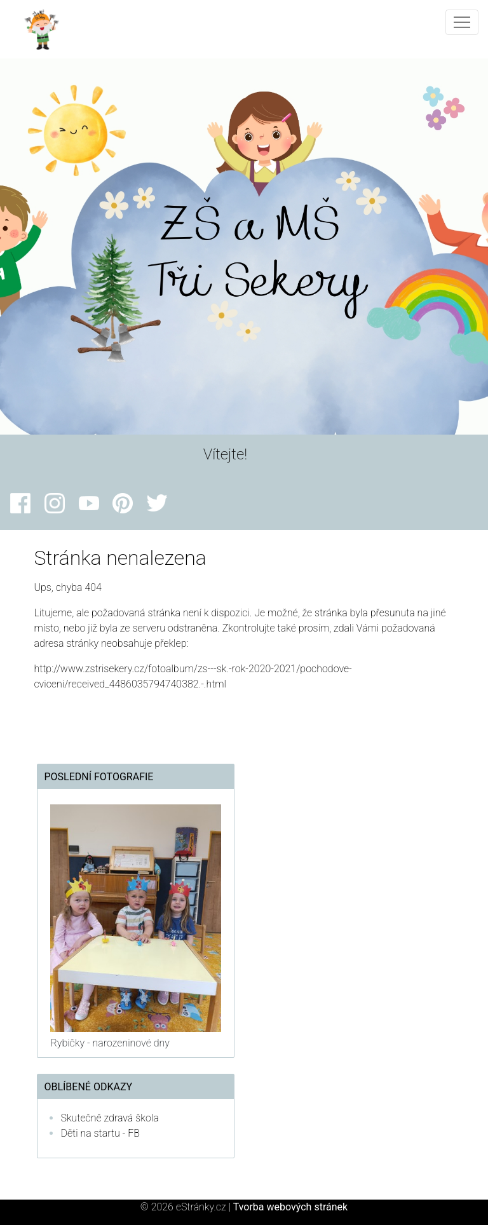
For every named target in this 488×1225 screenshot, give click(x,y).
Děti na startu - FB (100, 1133)
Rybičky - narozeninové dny (109, 1043)
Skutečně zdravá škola (109, 1118)
